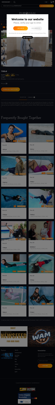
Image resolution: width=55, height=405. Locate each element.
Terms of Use (33, 33)
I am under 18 (35, 28)
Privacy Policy (42, 33)
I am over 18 (20, 28)
